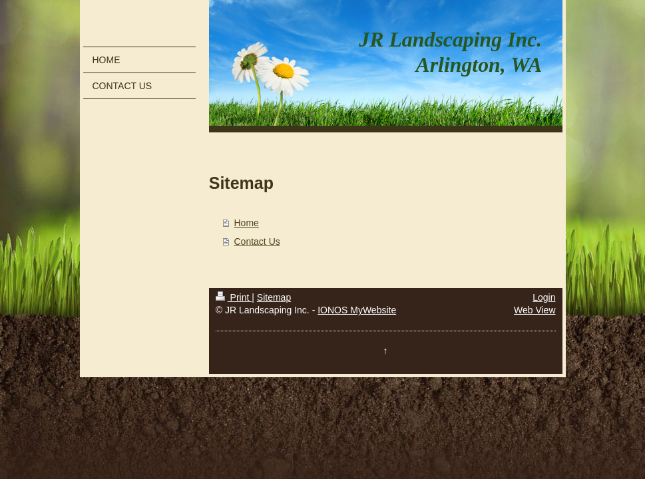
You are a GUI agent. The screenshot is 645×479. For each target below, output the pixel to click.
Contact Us (257, 241)
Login (544, 297)
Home (246, 223)
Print (234, 297)
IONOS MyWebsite (357, 310)
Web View (535, 310)
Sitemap (274, 297)
